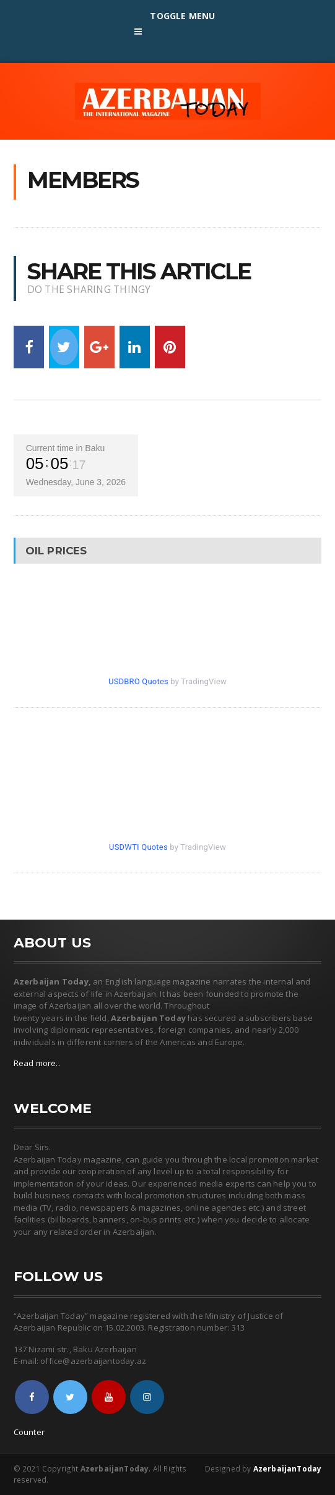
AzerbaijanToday (287, 1468)
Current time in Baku (65, 448)
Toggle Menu (168, 29)
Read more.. (37, 1063)
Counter (29, 1432)
